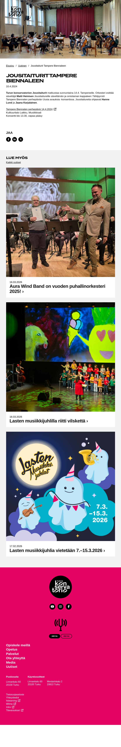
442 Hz (66, 636)
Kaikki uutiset (13, 162)
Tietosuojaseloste (15, 694)
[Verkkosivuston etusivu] (15, 12)
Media (10, 662)
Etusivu (10, 65)
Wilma (9, 704)
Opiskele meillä (18, 645)
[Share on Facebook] (8, 139)
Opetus (11, 649)
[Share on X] (20, 139)
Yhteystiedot (12, 697)
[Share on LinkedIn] (14, 139)
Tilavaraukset (13, 710)
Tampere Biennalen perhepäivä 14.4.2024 (29, 109)
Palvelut (12, 654)
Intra (8, 707)
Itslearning (11, 700)
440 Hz (55, 636)
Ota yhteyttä (15, 658)
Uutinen (22, 65)
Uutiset (11, 667)
